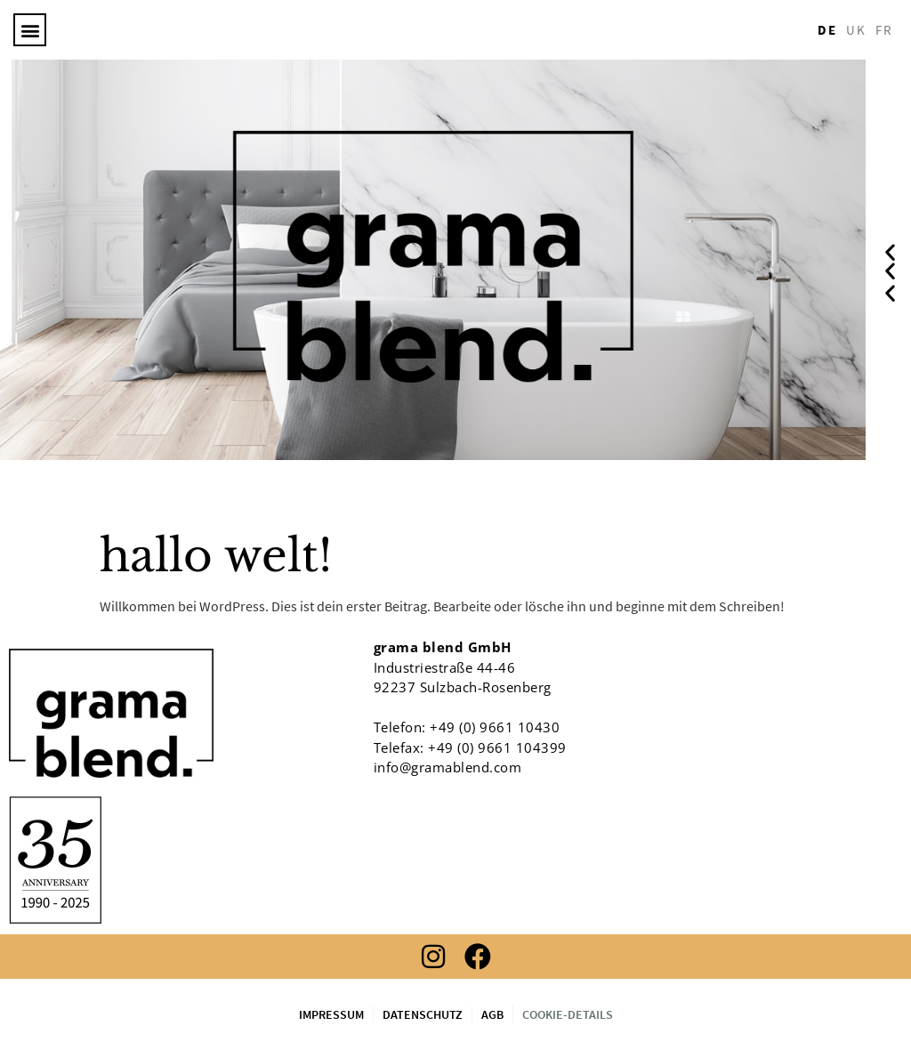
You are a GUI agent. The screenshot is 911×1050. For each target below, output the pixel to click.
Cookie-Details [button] (567, 1014)
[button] (29, 29)
